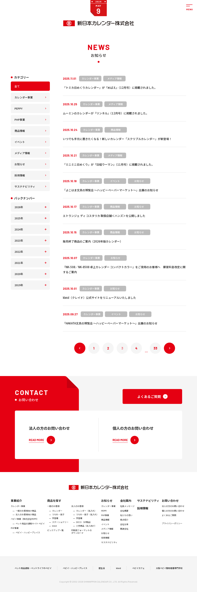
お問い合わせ (170, 503)
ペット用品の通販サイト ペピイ (30, 526)
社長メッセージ (127, 509)
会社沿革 (124, 527)
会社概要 (124, 513)
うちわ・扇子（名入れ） (87, 517)
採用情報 (20, 175)
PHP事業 (20, 119)
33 (155, 348)
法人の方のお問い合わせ (173, 509)
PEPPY (19, 108)
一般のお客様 (53, 509)
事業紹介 (16, 503)
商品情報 (20, 131)
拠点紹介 (124, 522)
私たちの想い (126, 518)
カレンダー (57, 513)
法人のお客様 (77, 509)
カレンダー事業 (24, 97)
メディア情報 (22, 153)
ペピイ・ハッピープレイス (28, 535)
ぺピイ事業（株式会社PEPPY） (25, 522)
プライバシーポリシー (172, 526)
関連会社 (124, 531)
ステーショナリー (60, 524)
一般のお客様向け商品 (26, 513)
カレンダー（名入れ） (86, 513)
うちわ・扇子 (58, 517)
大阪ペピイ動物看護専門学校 (169, 569)
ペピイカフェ (138, 569)
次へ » (169, 348)
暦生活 (102, 569)
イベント (20, 142)
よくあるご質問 (169, 518)
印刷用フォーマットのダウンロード (81, 534)
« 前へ (79, 348)
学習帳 (55, 521)
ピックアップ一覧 (55, 533)
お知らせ (20, 164)
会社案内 (125, 503)
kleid (54, 528)
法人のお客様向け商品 (26, 517)
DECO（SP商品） (84, 524)
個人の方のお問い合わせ (173, 513)
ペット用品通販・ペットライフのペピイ (33, 569)
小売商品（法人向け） (86, 528)
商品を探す (54, 503)
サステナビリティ (25, 186)
